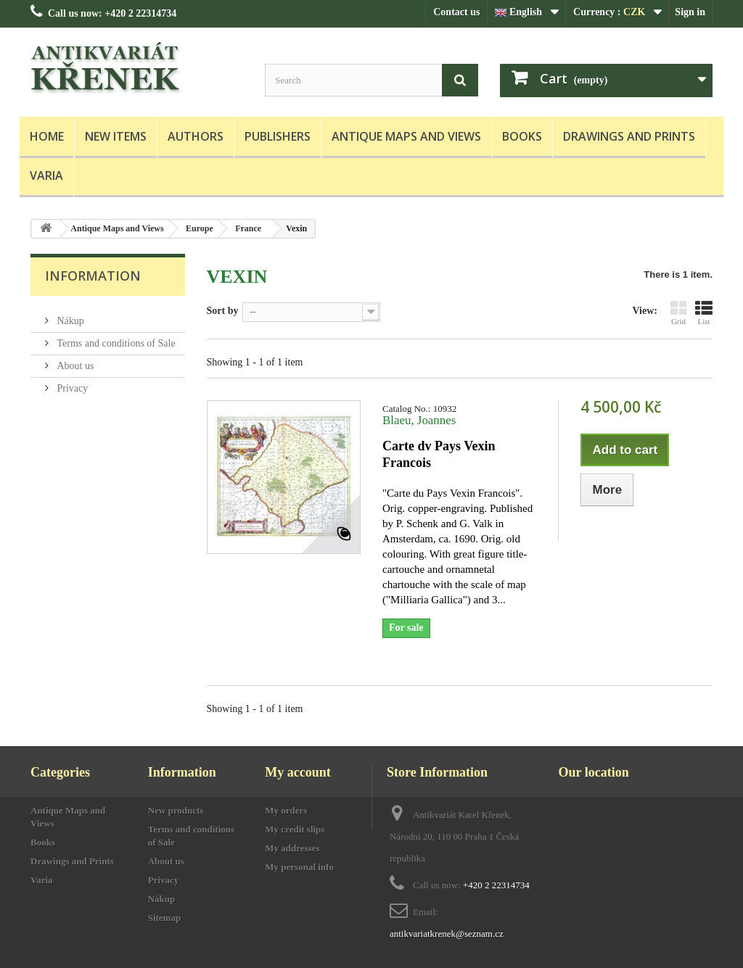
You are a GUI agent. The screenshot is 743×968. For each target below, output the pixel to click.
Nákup (69, 315)
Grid (678, 312)
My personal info (299, 866)
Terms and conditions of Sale (115, 337)
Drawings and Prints (629, 136)
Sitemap (164, 917)
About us (74, 360)
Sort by (223, 310)
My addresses (292, 848)
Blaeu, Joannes (419, 420)
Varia (46, 175)
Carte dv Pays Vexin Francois (439, 454)
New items (116, 136)
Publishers (278, 136)
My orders (286, 810)
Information (93, 275)
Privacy (71, 382)
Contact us (456, 12)
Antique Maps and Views (406, 136)
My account (297, 772)
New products (176, 810)
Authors (195, 136)
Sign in (690, 12)
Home (47, 136)
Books (522, 136)
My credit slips (294, 829)
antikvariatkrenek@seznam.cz (447, 933)
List (704, 312)
